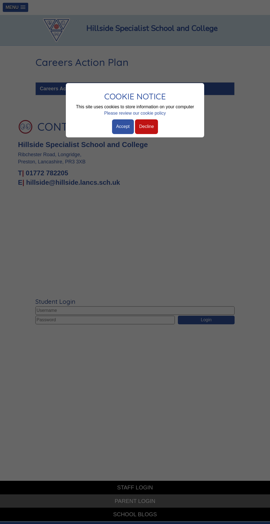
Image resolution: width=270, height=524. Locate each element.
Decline (146, 126)
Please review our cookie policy (135, 113)
